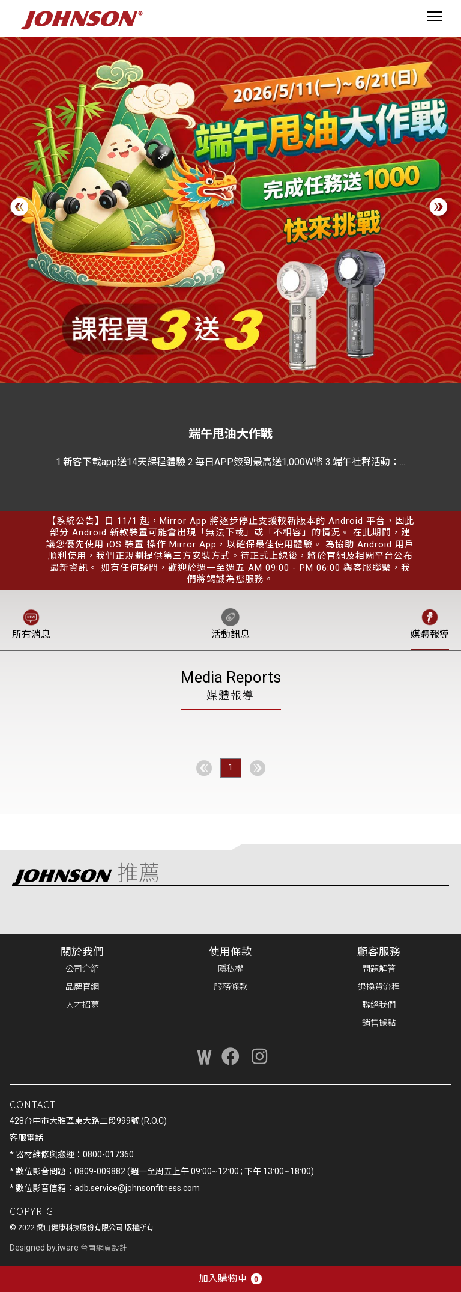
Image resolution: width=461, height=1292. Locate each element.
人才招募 (82, 1005)
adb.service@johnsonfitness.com (137, 1188)
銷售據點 (379, 1023)
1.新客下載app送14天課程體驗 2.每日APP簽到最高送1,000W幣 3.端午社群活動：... (230, 462)
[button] (440, 208)
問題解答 (379, 969)
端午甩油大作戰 (230, 434)
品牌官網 (82, 987)
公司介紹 (82, 969)
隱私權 (230, 969)
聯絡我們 (379, 1005)
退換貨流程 (379, 987)
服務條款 (230, 987)
